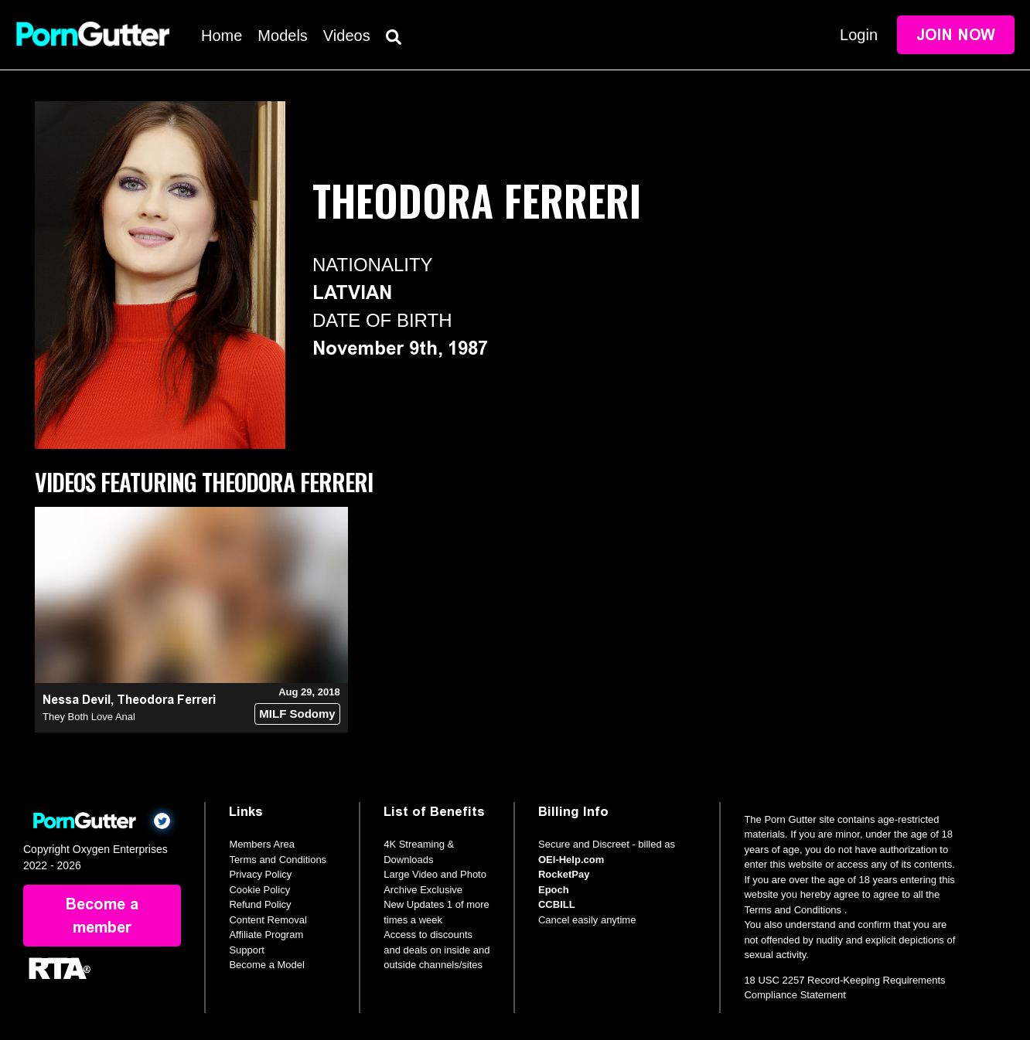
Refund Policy (260, 904)
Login (859, 34)
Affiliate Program (266, 934)
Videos (346, 35)
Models (282, 35)
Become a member (102, 915)
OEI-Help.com (571, 859)
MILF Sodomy (297, 713)
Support (246, 950)
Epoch (553, 890)
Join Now (955, 34)
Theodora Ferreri (166, 699)
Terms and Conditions (277, 859)
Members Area (262, 844)
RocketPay (563, 874)
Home (221, 35)
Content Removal (267, 920)
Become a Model (267, 964)
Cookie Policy (259, 890)
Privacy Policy (260, 874)
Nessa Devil (77, 699)
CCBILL (556, 904)
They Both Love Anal (89, 716)
